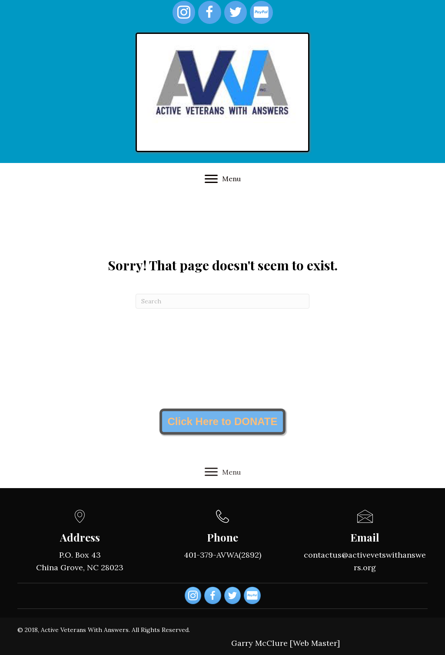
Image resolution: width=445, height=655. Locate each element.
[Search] (222, 301)
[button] (222, 422)
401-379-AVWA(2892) (222, 555)
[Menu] (222, 179)
